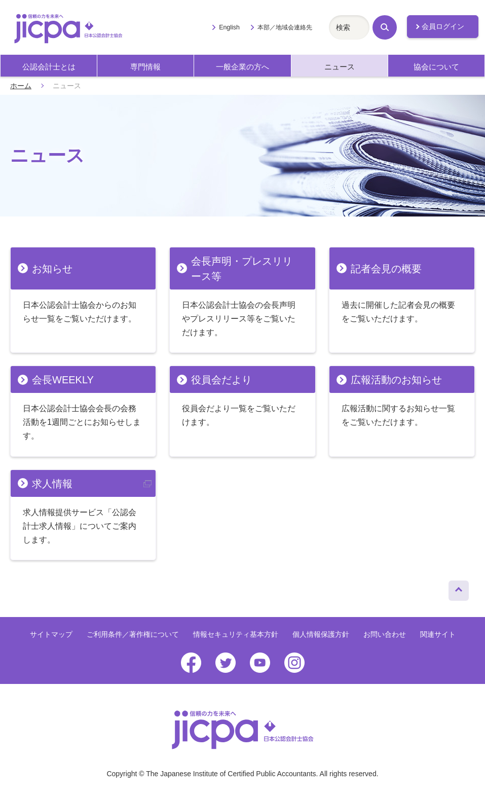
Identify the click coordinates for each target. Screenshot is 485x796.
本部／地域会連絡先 (284, 27)
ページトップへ (459, 588)
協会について (436, 66)
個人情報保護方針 (320, 634)
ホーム (20, 86)
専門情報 (145, 66)
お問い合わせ (384, 634)
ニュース (339, 66)
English (229, 27)
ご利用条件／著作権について (133, 634)
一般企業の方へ (242, 66)
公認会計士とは (49, 66)
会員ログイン (443, 26)
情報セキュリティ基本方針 (235, 634)
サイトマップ (51, 634)
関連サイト (438, 634)
